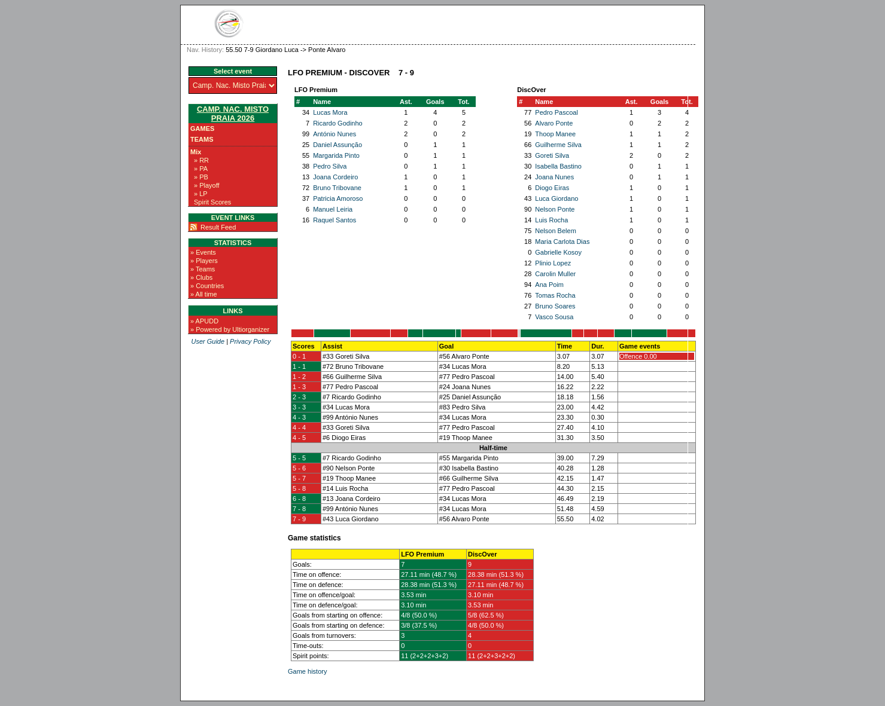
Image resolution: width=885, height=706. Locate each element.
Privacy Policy (250, 341)
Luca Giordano (556, 198)
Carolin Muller (555, 273)
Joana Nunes (554, 177)
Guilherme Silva (558, 144)
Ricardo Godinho (338, 123)
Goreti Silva (552, 155)
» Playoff (207, 185)
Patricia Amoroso (338, 198)
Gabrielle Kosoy (558, 252)
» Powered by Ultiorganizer (229, 329)
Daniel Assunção (337, 144)
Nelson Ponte (554, 209)
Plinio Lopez (553, 263)
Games (202, 128)
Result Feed (218, 227)
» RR (201, 160)
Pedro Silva (329, 166)
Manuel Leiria (332, 209)
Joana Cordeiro (335, 177)
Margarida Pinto (336, 155)
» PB (201, 177)
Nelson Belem (555, 230)
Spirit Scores (212, 202)
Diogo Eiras (552, 187)
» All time (203, 294)
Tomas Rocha (555, 295)
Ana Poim (549, 284)
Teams (202, 139)
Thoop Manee (555, 133)
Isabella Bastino (558, 166)
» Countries (207, 285)
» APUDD (204, 321)
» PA (201, 168)
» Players (204, 260)
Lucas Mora (330, 112)
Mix (195, 151)
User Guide (207, 341)
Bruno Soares (555, 306)
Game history (307, 671)
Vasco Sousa (554, 316)
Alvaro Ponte (554, 123)
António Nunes (334, 133)
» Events (203, 252)
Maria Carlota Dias (562, 241)
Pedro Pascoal (556, 112)
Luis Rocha (551, 220)
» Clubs (201, 277)
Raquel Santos (334, 220)
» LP (201, 193)
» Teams (202, 269)
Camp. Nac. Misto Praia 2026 (233, 114)
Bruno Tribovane (337, 187)
